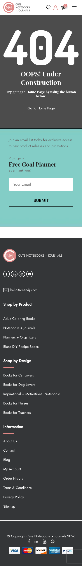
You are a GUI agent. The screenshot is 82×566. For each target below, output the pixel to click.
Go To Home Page (41, 108)
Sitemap (9, 506)
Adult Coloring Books (19, 318)
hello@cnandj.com (23, 289)
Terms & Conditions (17, 487)
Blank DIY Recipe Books (20, 346)
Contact (9, 450)
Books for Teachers (17, 412)
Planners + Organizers (19, 337)
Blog (6, 459)
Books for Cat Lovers (18, 375)
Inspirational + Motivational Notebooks (31, 393)
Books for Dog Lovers (19, 384)
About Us (10, 441)
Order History (13, 478)
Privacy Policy (13, 497)
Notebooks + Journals (19, 327)
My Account (12, 469)
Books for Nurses (15, 403)
